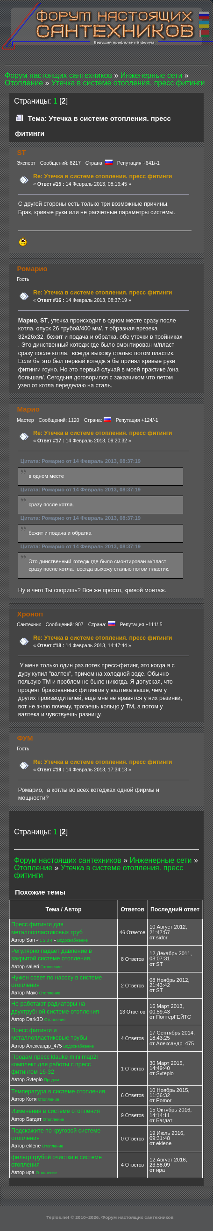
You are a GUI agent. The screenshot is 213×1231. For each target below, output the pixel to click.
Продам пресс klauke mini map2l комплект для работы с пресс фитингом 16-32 (54, 1064)
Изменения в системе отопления (55, 1111)
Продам (51, 1079)
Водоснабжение (72, 940)
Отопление (51, 967)
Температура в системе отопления (58, 1091)
